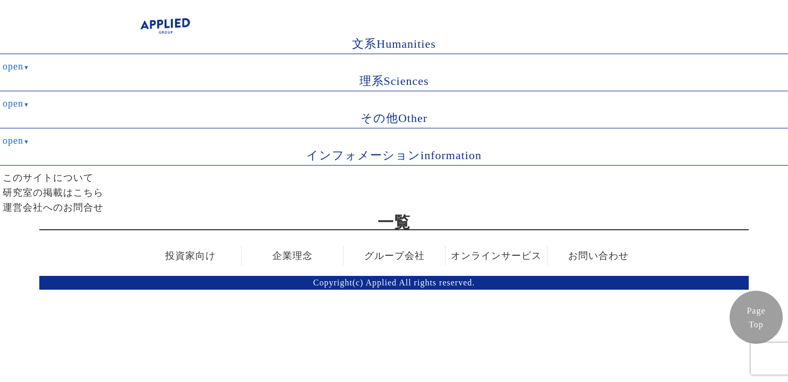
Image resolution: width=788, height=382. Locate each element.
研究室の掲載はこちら (53, 192)
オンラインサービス (496, 255)
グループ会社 (394, 255)
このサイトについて (48, 177)
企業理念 (292, 255)
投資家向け (190, 255)
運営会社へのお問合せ (53, 207)
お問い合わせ (598, 255)
